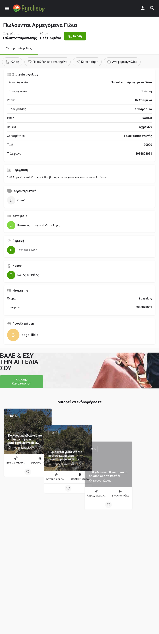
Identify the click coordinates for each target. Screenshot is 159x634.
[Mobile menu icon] (7, 8)
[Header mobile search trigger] (152, 8)
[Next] (45, 432)
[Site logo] (29, 8)
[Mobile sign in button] (142, 8)
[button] (21, 381)
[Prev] (10, 432)
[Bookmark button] (27, 472)
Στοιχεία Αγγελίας (19, 48)
